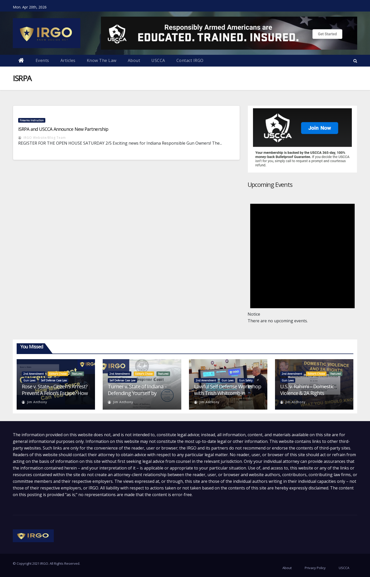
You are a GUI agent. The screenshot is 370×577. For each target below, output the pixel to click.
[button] (355, 60)
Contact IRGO (190, 60)
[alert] (302, 257)
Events (42, 60)
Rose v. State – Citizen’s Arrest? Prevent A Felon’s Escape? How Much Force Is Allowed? (55, 393)
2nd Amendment (33, 374)
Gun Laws (29, 380)
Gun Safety (245, 380)
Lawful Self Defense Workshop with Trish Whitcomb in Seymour (227, 393)
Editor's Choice (58, 374)
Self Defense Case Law (54, 380)
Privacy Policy (315, 567)
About (134, 60)
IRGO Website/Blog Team (42, 137)
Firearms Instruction (32, 120)
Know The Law (102, 60)
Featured (77, 374)
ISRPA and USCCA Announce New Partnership (63, 129)
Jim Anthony (34, 402)
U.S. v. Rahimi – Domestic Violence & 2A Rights (307, 390)
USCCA (158, 60)
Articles (68, 60)
